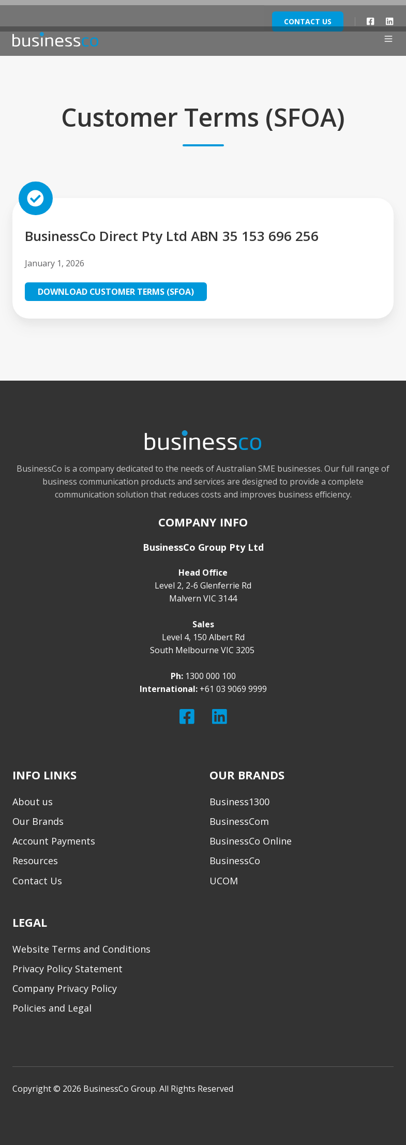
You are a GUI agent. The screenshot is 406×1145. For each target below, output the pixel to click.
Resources (35, 860)
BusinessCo (234, 860)
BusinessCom (239, 821)
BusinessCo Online (250, 841)
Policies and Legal (52, 1008)
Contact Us (37, 881)
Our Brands (38, 821)
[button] (388, 39)
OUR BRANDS (246, 774)
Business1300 (239, 801)
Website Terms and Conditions (81, 949)
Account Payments (53, 841)
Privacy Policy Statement (67, 968)
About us (32, 801)
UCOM (223, 881)
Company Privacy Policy (64, 988)
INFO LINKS (44, 774)
